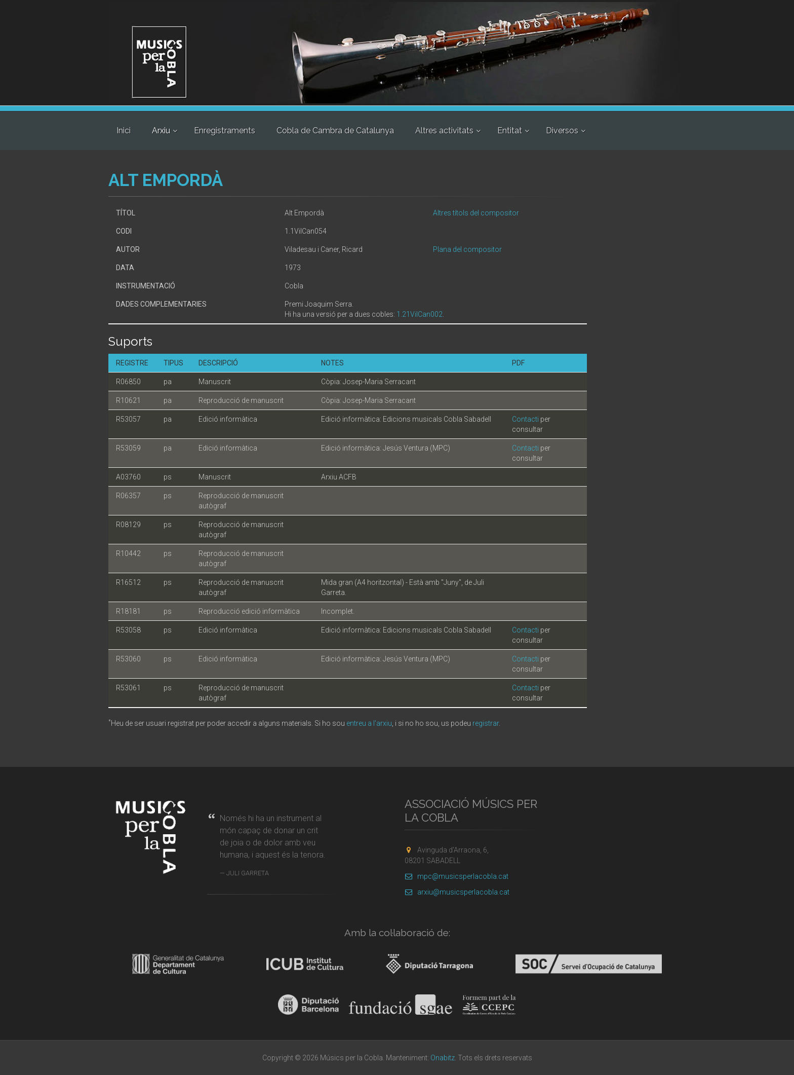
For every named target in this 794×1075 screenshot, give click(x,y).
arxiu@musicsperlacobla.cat (457, 892)
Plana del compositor (467, 249)
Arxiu (161, 130)
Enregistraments (224, 130)
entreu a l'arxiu (369, 723)
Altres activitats (444, 130)
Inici (123, 130)
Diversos (562, 130)
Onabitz (442, 1058)
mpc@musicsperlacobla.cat (456, 876)
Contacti (525, 419)
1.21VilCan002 (419, 314)
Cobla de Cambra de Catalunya (335, 130)
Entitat (509, 130)
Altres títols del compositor (476, 213)
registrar (485, 723)
